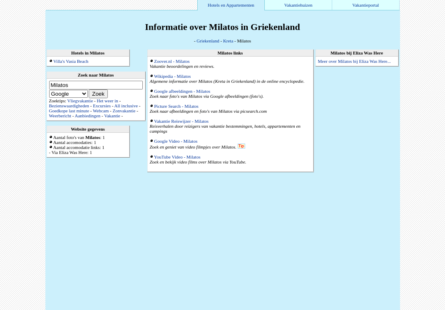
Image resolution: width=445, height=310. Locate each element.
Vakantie (112, 115)
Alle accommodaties (380, 307)
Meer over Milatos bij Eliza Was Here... (354, 61)
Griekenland (207, 40)
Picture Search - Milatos (176, 106)
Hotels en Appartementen (231, 4)
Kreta (228, 40)
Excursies (102, 105)
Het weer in (107, 100)
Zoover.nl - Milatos (171, 61)
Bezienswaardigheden (69, 105)
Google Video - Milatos (175, 141)
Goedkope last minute (69, 110)
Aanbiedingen (88, 115)
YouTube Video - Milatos (177, 156)
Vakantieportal (365, 4)
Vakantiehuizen (298, 4)
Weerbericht (60, 115)
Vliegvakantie (80, 100)
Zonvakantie (123, 110)
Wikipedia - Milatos (172, 76)
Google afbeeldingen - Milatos (182, 91)
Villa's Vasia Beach (70, 61)
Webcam (101, 110)
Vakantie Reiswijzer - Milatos (181, 121)
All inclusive (126, 105)
